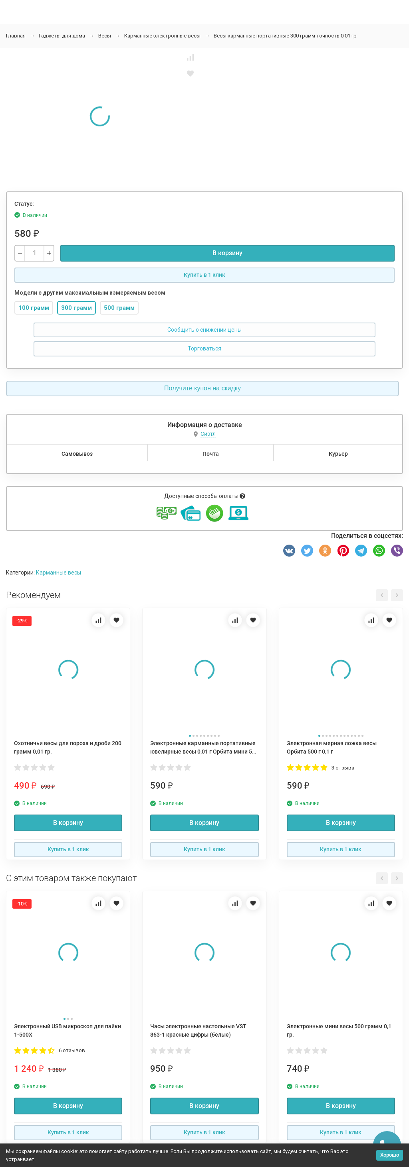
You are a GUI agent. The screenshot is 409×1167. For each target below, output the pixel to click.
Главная (16, 36)
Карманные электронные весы (162, 36)
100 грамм (33, 307)
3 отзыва (343, 768)
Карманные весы (58, 572)
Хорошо (389, 1155)
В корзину (227, 253)
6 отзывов (72, 1050)
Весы (104, 36)
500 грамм (119, 307)
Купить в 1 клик (204, 275)
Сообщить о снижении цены (204, 330)
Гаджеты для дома (62, 36)
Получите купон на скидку (202, 388)
